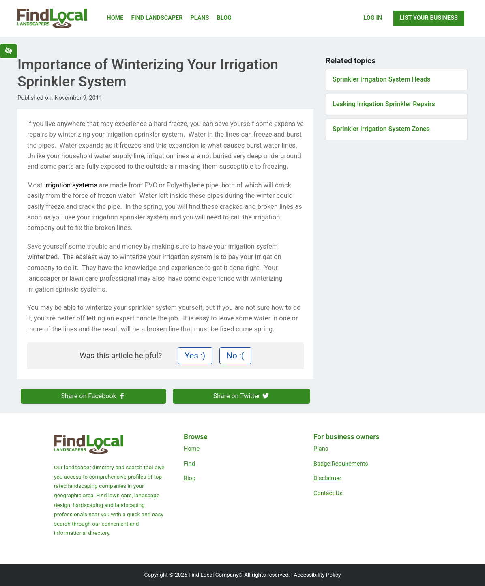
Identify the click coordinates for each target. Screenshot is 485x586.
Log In (372, 17)
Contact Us (328, 493)
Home (115, 18)
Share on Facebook (93, 396)
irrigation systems (70, 185)
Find (189, 463)
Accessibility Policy (317, 574)
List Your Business (429, 17)
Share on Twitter (241, 396)
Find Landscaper (157, 18)
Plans (200, 18)
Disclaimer (327, 478)
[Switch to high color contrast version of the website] (8, 51)
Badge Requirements (340, 463)
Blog (224, 18)
